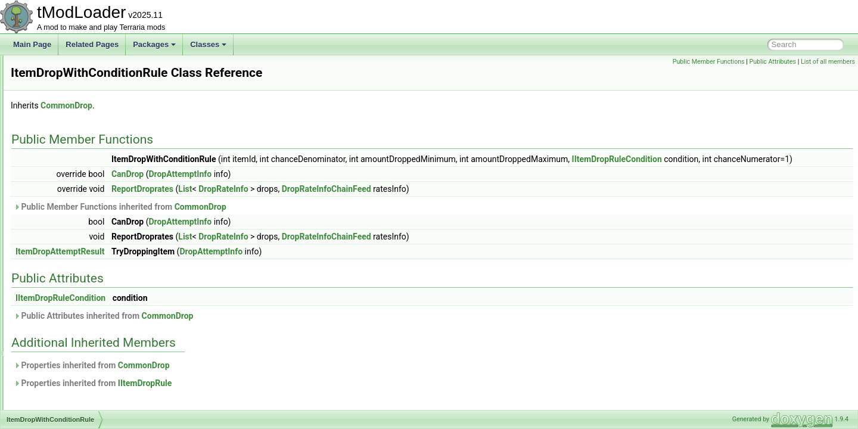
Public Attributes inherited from (252, 329)
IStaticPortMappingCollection (85, 81)
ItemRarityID (59, 369)
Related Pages (92, 44)
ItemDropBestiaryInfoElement (86, 186)
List (334, 202)
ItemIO (50, 304)
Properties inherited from (241, 378)
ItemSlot (52, 395)
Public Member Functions (709, 62)
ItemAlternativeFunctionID (80, 120)
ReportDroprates (291, 202)
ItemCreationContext (72, 146)
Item (46, 107)
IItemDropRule (294, 396)
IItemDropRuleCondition (766, 159)
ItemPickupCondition (72, 343)
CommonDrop (215, 105)
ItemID (49, 291)
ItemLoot (53, 330)
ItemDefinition (61, 160)
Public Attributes (772, 62)
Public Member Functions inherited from (269, 220)
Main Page (32, 44)
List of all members (828, 62)
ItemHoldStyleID (65, 277)
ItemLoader (57, 317)
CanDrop (276, 187)
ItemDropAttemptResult (76, 173)
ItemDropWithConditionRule (83, 238)
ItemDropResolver (68, 212)
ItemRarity (55, 356)
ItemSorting (57, 409)
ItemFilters (56, 251)
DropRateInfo (372, 202)
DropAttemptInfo (328, 187)
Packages (154, 44)
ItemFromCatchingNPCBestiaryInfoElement (108, 264)
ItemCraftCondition (69, 133)
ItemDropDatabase (69, 199)
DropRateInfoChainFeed (475, 202)
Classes (208, 44)
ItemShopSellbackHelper (78, 382)
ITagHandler (58, 94)
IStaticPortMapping (69, 68)
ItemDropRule (61, 225)
